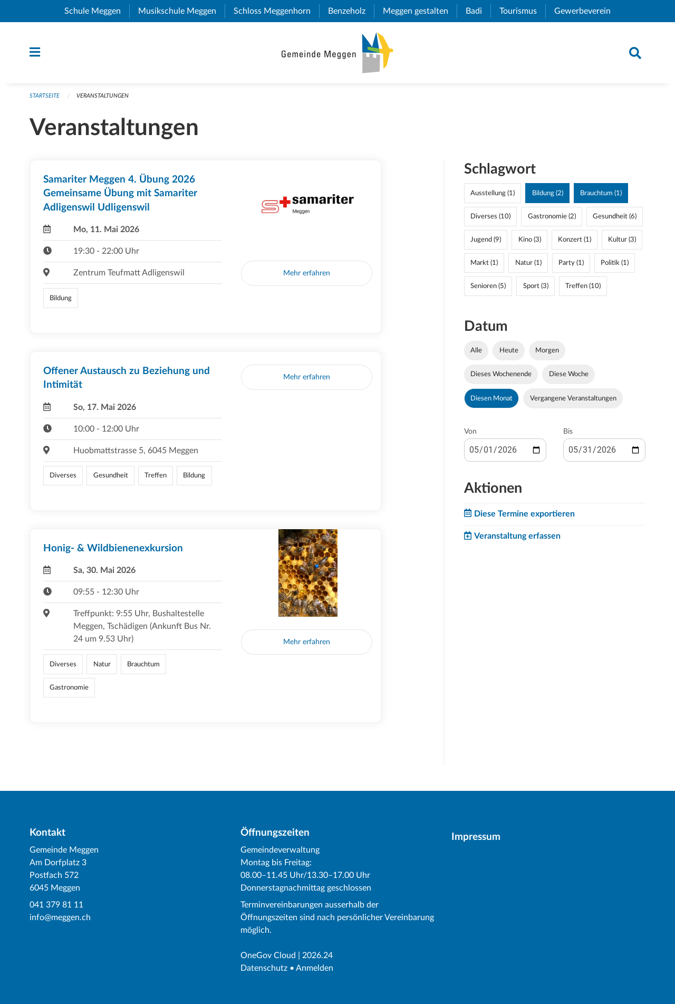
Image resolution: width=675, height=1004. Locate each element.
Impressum (475, 837)
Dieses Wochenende (501, 374)
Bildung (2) (547, 193)
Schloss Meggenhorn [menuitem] (276, 11)
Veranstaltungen (102, 96)
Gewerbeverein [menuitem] (586, 11)
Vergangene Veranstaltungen (573, 398)
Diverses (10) (490, 216)
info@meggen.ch (60, 917)
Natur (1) (528, 263)
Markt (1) (484, 263)
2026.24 (317, 955)
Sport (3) (535, 286)
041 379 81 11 (56, 905)
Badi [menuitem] (478, 11)
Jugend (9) (485, 239)
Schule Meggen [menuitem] (96, 11)
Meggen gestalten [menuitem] (420, 11)
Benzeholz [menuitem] (351, 11)
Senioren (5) (488, 286)
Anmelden (314, 968)
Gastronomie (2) (552, 216)
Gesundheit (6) (615, 216)
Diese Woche (569, 374)
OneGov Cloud (268, 955)
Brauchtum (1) (601, 193)
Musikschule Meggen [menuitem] (181, 11)
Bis (568, 431)
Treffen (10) (583, 286)
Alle (476, 350)
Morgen (547, 350)
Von (470, 431)
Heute (508, 350)
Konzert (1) (574, 239)
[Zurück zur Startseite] (337, 52)
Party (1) (571, 263)
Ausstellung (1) (492, 193)
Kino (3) (529, 239)
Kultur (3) (622, 239)
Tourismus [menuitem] (522, 11)
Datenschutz (263, 968)
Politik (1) (615, 263)
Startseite (45, 96)
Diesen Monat (491, 398)
